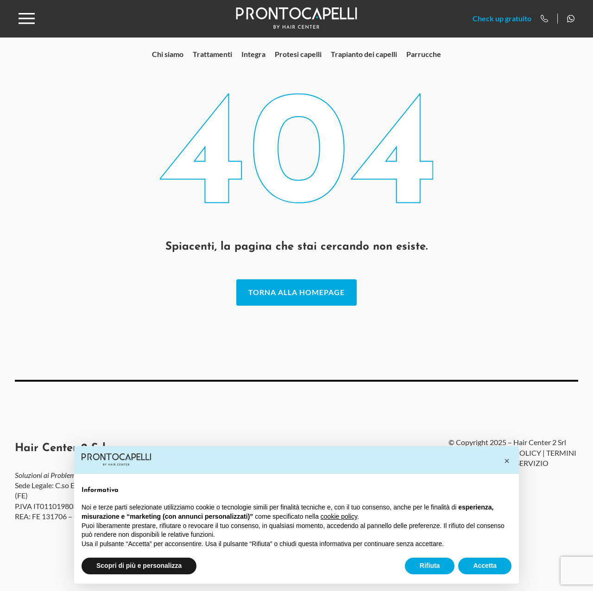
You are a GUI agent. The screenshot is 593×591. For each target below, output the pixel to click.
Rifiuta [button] (430, 565)
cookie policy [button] (339, 516)
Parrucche (423, 67)
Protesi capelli (298, 67)
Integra (253, 67)
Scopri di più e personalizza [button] (139, 565)
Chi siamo (167, 67)
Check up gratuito (502, 25)
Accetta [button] (485, 565)
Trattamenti (212, 67)
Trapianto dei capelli (364, 67)
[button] (506, 460)
